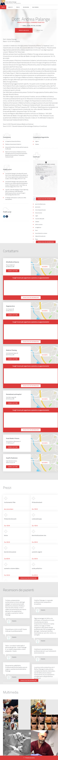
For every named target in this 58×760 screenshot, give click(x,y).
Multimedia (35, 7)
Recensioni (26, 7)
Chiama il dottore (13, 271)
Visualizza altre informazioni (46, 199)
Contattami (40, 30)
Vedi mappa (45, 266)
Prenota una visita (24, 30)
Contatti (10, 7)
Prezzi (18, 7)
